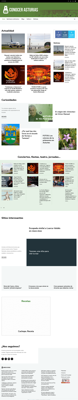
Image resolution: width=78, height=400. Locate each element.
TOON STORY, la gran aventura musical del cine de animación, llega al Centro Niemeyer (38, 89)
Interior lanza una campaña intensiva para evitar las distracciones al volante (27, 376)
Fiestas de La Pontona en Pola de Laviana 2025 (44, 180)
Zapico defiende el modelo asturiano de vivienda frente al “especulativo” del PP (28, 390)
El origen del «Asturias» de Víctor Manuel (64, 112)
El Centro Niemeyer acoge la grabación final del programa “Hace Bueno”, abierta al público (48, 392)
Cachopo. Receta (26, 330)
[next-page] (4, 207)
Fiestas (40, 183)
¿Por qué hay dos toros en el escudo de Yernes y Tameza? (30, 134)
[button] (75, 19)
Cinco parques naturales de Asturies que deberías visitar (64, 286)
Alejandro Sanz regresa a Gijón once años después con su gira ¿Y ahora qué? (19, 193)
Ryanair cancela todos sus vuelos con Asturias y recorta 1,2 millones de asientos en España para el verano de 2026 (13, 58)
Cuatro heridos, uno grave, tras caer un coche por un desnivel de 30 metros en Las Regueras (8, 394)
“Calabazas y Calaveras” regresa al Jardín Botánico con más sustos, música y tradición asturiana (13, 89)
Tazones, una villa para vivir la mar (39, 251)
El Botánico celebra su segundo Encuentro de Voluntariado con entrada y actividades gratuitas (48, 371)
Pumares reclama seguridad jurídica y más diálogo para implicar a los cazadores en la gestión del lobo (47, 387)
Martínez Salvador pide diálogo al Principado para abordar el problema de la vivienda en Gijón (9, 389)
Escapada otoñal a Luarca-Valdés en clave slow (43, 228)
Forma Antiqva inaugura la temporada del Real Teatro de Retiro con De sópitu (70, 180)
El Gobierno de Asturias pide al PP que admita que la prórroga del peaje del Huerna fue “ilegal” (28, 380)
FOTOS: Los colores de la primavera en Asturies (49, 138)
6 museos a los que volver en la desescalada (39, 286)
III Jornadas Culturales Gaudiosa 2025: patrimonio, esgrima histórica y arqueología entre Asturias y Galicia (70, 193)
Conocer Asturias (32, 398)
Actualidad (67, 55)
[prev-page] (1, 207)
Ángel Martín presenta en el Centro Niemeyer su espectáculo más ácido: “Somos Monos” (19, 180)
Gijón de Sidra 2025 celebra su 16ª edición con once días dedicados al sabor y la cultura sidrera (39, 57)
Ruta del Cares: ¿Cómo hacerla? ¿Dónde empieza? (13, 286)
